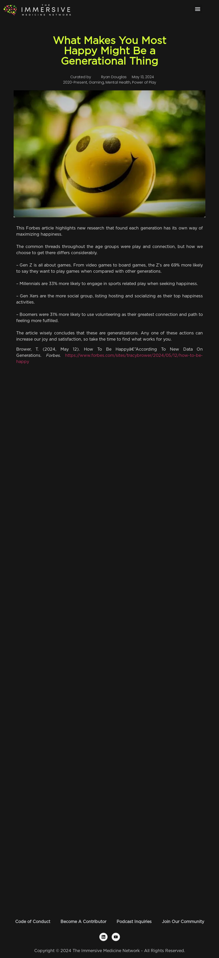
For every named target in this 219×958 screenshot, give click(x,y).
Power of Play (144, 82)
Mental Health (118, 82)
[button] (198, 9)
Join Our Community (183, 922)
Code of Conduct (32, 922)
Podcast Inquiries (134, 922)
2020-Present (75, 82)
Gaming (96, 82)
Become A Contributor (83, 922)
